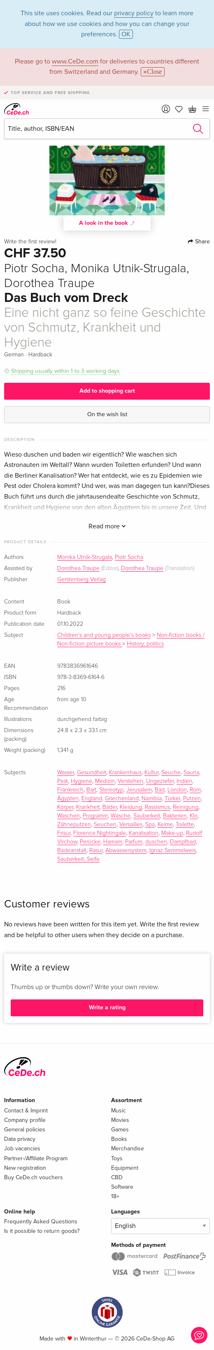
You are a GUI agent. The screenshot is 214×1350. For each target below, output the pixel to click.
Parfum (133, 842)
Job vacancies (22, 1148)
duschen (156, 842)
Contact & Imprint (26, 1110)
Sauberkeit (146, 816)
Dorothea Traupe (78, 568)
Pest (62, 781)
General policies (24, 1129)
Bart (91, 790)
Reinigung (185, 807)
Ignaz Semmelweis (172, 850)
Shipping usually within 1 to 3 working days (65, 371)
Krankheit (88, 807)
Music (118, 1110)
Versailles (130, 824)
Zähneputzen (74, 824)
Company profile (25, 1120)
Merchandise (127, 1148)
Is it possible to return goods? (41, 1231)
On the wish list (107, 414)
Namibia (152, 798)
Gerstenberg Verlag (81, 579)
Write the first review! (30, 242)
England (91, 798)
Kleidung (131, 807)
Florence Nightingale (99, 833)
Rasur (95, 850)
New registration (25, 1167)
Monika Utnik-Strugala (84, 557)
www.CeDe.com (75, 61)
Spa (150, 824)
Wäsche (120, 816)
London (177, 790)
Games (120, 1129)
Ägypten (68, 798)
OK (125, 34)
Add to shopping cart (107, 390)
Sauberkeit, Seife (78, 859)
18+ (115, 1196)
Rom (195, 790)
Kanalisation (143, 833)
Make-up (172, 833)
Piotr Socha (129, 557)
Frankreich (70, 790)
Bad (160, 790)
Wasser (65, 772)
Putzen (192, 798)
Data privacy (19, 1139)
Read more (107, 526)
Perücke (90, 842)
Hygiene (81, 781)
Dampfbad (183, 842)
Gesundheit (91, 772)
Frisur (63, 833)
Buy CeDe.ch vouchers (33, 1177)
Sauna (191, 772)
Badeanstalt (71, 850)
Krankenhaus (125, 772)
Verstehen (130, 781)
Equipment (124, 1167)
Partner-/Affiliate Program (35, 1158)
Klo (194, 816)
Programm (95, 816)
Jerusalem (139, 790)
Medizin (105, 781)
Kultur (151, 772)
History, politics (145, 644)
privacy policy (134, 13)
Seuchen (105, 824)
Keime (165, 824)
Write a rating (107, 1007)
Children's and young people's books (104, 635)
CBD (117, 1177)
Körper (65, 807)
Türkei (172, 798)
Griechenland (122, 798)
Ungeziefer (160, 781)
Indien (184, 781)
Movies (120, 1120)
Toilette (185, 824)
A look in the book (107, 222)
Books (119, 1139)
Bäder (109, 807)
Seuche (171, 772)
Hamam (112, 842)
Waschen (68, 816)
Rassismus (157, 807)
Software (122, 1186)
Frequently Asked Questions (40, 1221)
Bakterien (175, 816)
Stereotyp (111, 790)
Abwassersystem (126, 850)
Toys (117, 1158)
